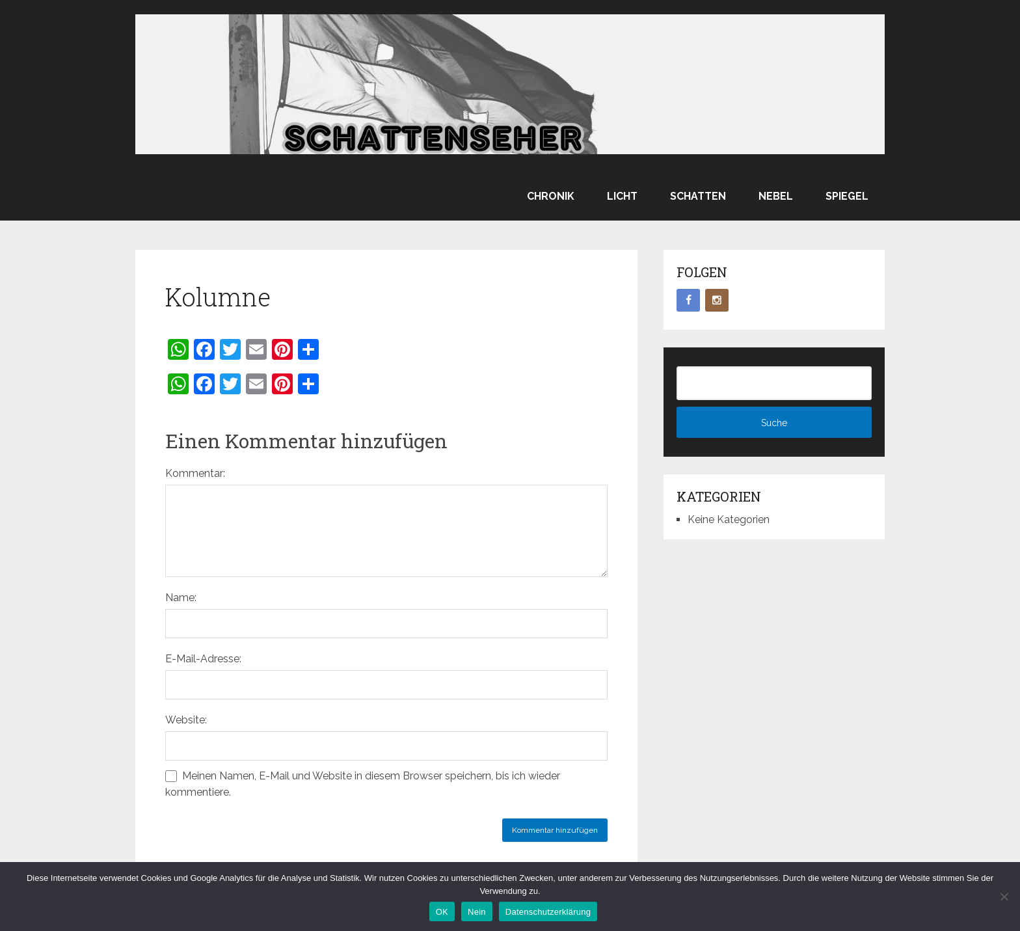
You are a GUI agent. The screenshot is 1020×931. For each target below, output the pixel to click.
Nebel (775, 196)
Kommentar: (195, 473)
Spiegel (846, 196)
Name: (180, 597)
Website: (186, 720)
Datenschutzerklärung (548, 912)
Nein (477, 912)
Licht (622, 196)
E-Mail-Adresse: (203, 659)
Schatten (698, 196)
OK (442, 912)
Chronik (550, 196)
